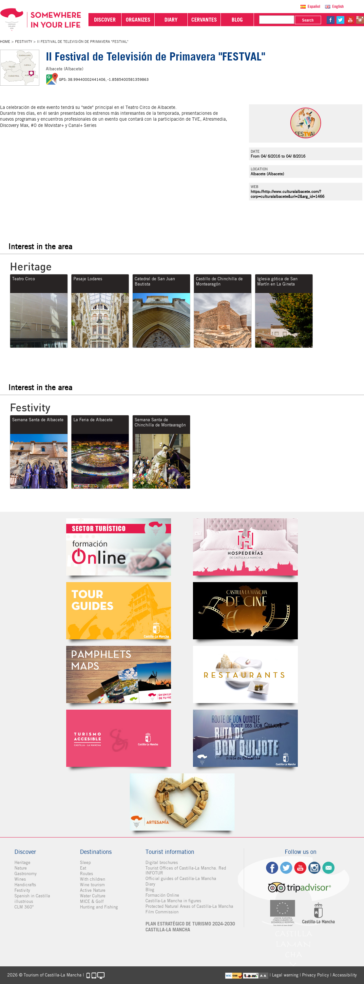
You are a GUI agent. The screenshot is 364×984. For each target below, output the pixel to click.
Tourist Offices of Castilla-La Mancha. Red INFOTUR (185, 870)
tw (340, 20)
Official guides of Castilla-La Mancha (180, 878)
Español (314, 6)
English (338, 6)
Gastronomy (25, 873)
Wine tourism (92, 884)
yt (350, 20)
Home (5, 41)
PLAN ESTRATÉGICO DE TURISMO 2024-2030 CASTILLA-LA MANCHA (190, 927)
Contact (328, 868)
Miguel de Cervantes (245, 738)
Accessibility (345, 975)
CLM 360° (24, 907)
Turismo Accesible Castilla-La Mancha (118, 738)
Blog (149, 889)
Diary (150, 884)
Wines (20, 879)
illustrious (23, 901)
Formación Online (162, 895)
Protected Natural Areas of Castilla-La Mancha (189, 906)
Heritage (22, 862)
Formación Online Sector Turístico (118, 547)
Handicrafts (25, 884)
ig (314, 868)
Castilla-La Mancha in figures (173, 900)
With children (92, 879)
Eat (83, 868)
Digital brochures (161, 862)
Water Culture (92, 895)
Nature (20, 868)
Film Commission (162, 911)
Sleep (85, 862)
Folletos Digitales (118, 674)
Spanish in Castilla (32, 895)
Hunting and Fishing (99, 907)
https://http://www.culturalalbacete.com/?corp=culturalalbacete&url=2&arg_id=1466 (287, 194)
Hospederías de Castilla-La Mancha (245, 547)
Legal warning (285, 975)
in (360, 20)
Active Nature (92, 890)
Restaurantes (245, 674)
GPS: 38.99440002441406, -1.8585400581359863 (104, 79)
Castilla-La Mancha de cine (245, 610)
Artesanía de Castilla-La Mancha (182, 802)
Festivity (23, 41)
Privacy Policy (315, 975)
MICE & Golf (92, 901)
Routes (86, 873)
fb (331, 20)
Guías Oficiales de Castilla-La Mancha (118, 610)
